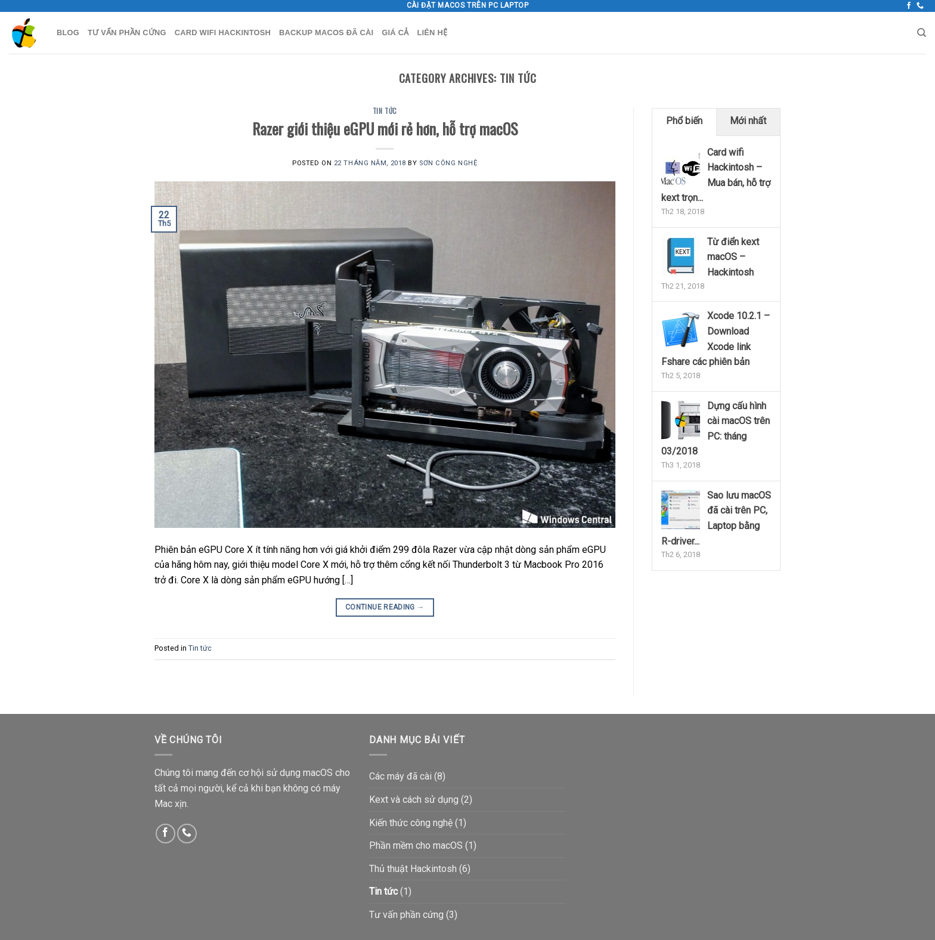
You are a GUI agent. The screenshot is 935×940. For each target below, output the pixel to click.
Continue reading (385, 607)
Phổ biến (684, 120)
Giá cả (395, 32)
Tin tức (385, 111)
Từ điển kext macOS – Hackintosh (733, 257)
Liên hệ (432, 32)
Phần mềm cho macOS (416, 845)
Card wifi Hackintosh (223, 32)
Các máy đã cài (400, 776)
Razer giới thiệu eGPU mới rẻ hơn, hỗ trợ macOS (385, 128)
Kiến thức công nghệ (411, 822)
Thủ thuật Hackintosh (413, 868)
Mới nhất (748, 120)
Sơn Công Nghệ (448, 163)
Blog (68, 32)
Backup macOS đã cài (326, 32)
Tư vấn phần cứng (127, 32)
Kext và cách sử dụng (414, 799)
